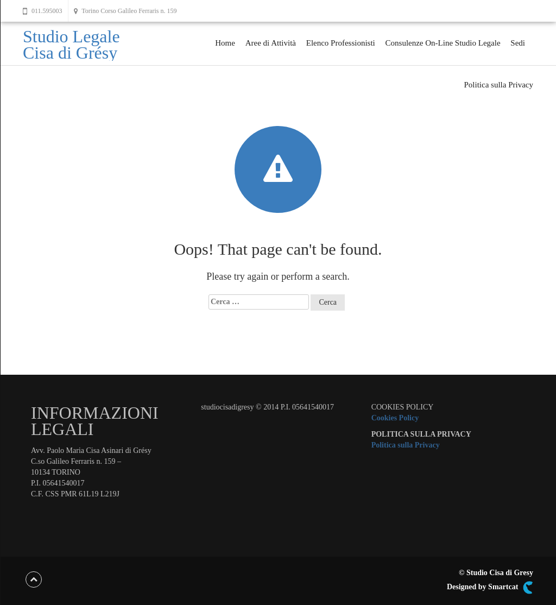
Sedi (517, 43)
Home (225, 43)
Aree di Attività (270, 43)
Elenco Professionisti (340, 43)
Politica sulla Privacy (498, 84)
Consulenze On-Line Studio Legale (443, 43)
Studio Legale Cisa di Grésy (71, 44)
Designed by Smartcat (490, 587)
